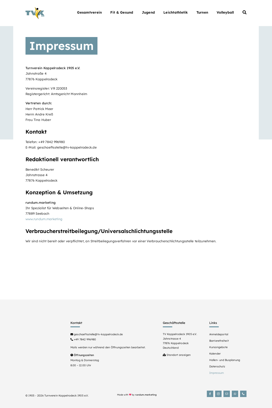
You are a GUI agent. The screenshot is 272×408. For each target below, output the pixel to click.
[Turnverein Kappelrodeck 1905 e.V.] (35, 9)
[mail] (226, 394)
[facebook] (210, 394)
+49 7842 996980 (83, 339)
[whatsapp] (235, 394)
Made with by (137, 394)
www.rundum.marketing (44, 219)
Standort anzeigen (177, 355)
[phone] (243, 394)
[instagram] (218, 394)
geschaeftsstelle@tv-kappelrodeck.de (96, 334)
